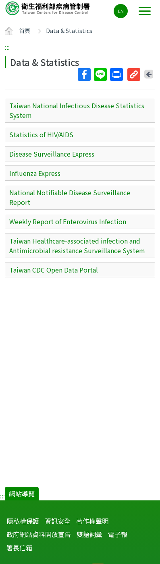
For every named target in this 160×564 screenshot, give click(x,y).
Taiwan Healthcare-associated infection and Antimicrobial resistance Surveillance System (77, 245)
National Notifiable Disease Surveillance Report (69, 197)
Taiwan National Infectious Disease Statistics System (76, 110)
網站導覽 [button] (22, 493)
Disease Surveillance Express (51, 154)
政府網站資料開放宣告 (38, 534)
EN (121, 11)
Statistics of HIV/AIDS (41, 134)
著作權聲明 (92, 521)
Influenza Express (34, 173)
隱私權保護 (23, 521)
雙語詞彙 (89, 534)
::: (7, 47)
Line (100, 74)
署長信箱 (19, 547)
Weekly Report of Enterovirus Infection (67, 221)
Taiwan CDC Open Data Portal (53, 270)
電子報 (117, 534)
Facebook (84, 74)
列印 (116, 74)
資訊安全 (58, 521)
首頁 (24, 30)
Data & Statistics (69, 30)
